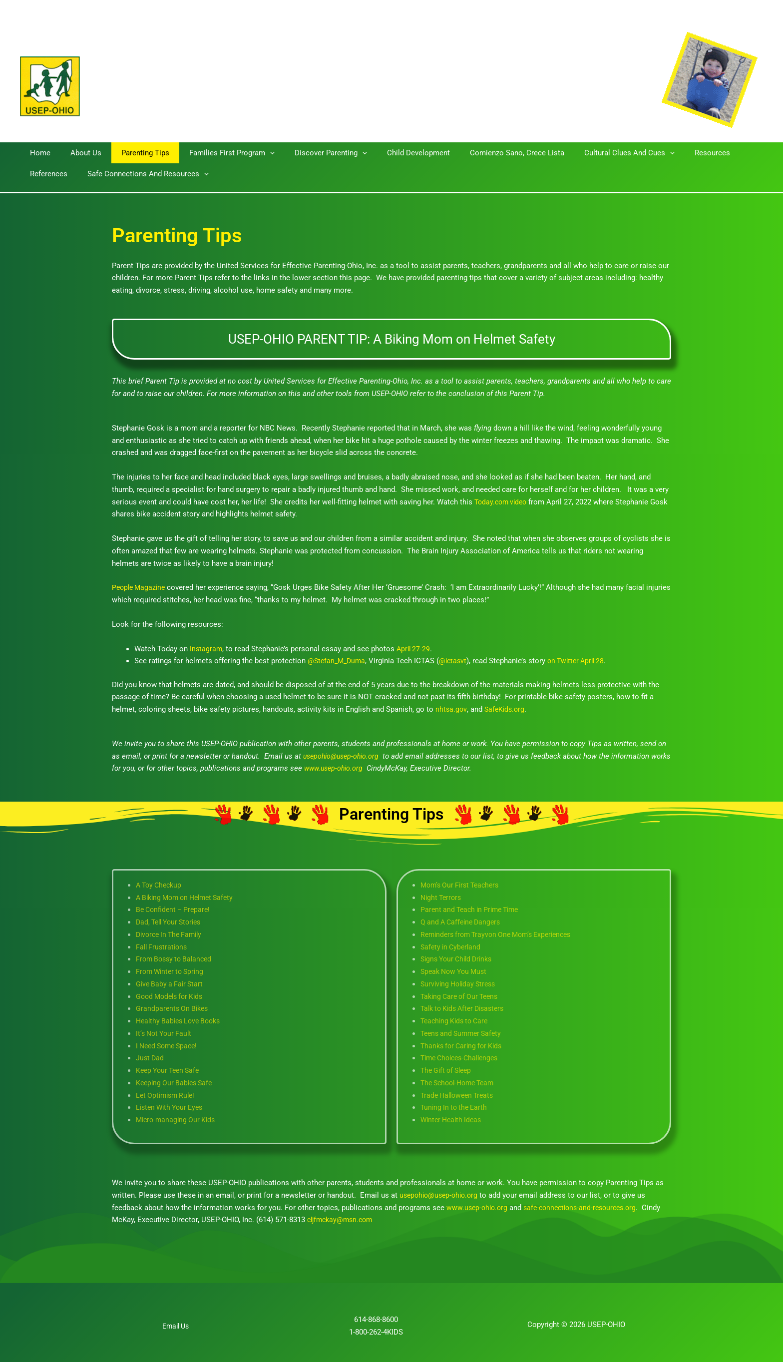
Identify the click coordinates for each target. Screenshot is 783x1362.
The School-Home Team (460, 1082)
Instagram (206, 648)
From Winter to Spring (172, 971)
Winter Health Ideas (453, 1119)
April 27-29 (415, 648)
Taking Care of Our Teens (462, 996)
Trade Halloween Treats (459, 1095)
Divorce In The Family (172, 934)
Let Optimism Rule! (167, 1095)
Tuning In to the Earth (455, 1107)
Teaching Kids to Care (456, 1020)
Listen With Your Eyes (172, 1107)
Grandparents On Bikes (174, 1008)
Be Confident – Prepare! (176, 909)
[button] (252, 152)
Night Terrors (442, 897)
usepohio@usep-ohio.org (441, 1195)
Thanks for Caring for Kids (464, 1045)
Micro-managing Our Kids (178, 1119)
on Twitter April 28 (583, 660)
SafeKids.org (506, 709)
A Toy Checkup (161, 885)
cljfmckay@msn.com (342, 1219)
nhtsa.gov (451, 709)
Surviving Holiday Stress (460, 983)
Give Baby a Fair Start (172, 983)
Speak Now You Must (456, 971)
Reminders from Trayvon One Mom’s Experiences (501, 934)
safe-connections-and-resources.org (586, 1207)
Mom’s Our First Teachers (462, 885)
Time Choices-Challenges (463, 1057)
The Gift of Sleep (448, 1070)
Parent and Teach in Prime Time (473, 909)
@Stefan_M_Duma (338, 660)
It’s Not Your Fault (166, 1033)
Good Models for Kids (172, 996)
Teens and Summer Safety (463, 1033)
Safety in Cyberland (452, 946)
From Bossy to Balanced (176, 958)
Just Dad (150, 1057)
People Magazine (140, 587)
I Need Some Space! (169, 1045)
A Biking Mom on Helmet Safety (189, 897)
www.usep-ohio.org (478, 1207)
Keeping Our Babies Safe (176, 1082)
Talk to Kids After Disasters (466, 1008)
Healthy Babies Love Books (181, 1020)
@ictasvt (456, 660)
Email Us (176, 1326)
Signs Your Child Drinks (459, 958)
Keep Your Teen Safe (170, 1070)
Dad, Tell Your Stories (172, 921)
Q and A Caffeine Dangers (463, 921)
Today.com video (502, 501)
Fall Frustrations (163, 946)
